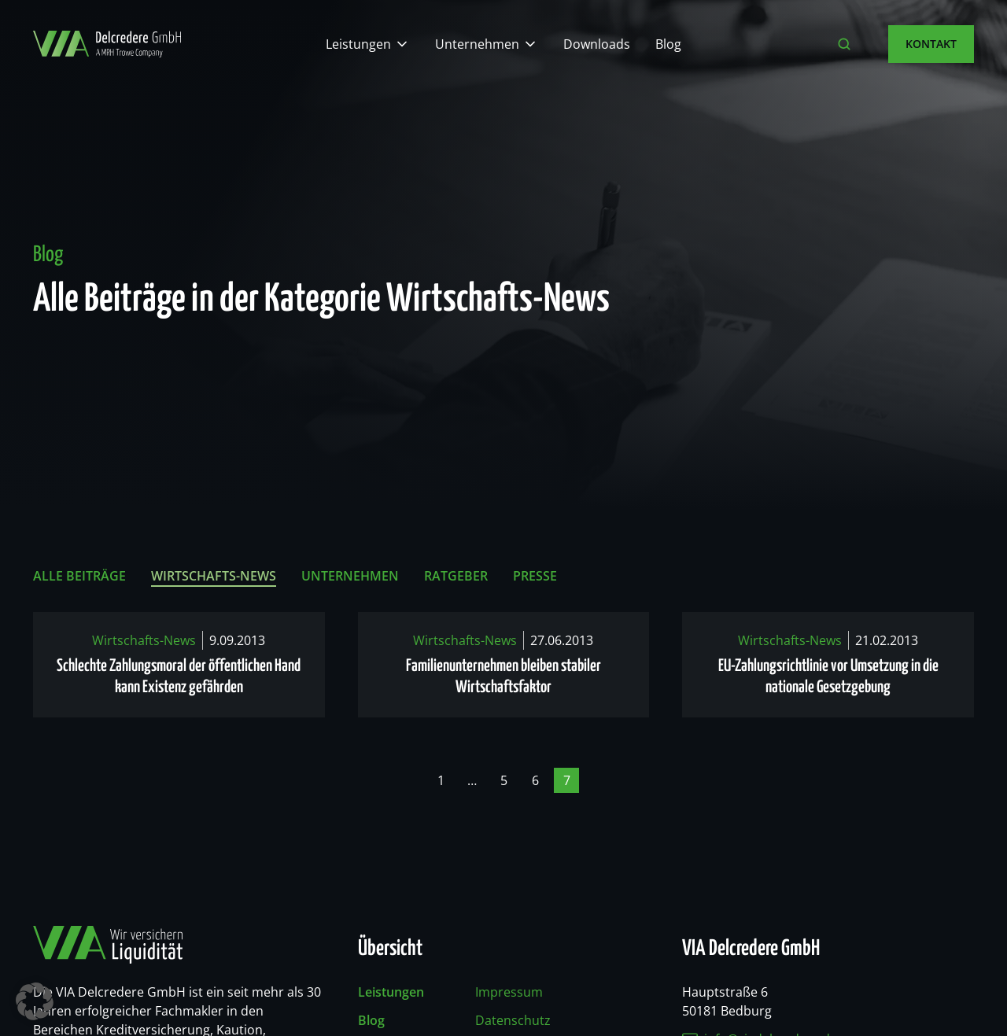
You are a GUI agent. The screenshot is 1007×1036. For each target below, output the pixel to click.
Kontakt (931, 43)
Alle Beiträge (79, 575)
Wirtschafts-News (213, 575)
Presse (535, 575)
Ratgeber (456, 575)
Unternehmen (477, 44)
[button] (34, 1001)
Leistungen (358, 44)
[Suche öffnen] (844, 44)
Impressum (509, 992)
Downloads (596, 44)
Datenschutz (513, 1020)
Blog (668, 44)
